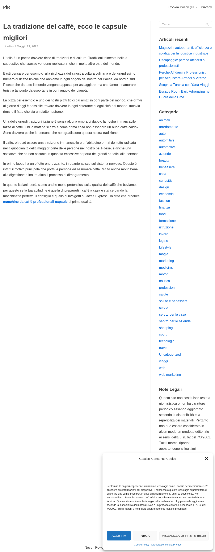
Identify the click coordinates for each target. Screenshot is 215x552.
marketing (166, 261)
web (162, 368)
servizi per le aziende (175, 321)
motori (163, 274)
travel (163, 348)
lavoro (163, 234)
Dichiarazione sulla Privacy (166, 544)
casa (162, 174)
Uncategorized (170, 354)
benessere (167, 167)
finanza (164, 207)
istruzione (166, 227)
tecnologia (166, 341)
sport (163, 334)
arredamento (168, 127)
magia (163, 254)
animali (164, 120)
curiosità (165, 180)
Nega (145, 535)
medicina (166, 267)
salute (163, 294)
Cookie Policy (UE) (182, 7)
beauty (164, 160)
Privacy (206, 7)
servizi (164, 308)
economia (166, 194)
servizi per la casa (172, 314)
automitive (166, 140)
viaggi (163, 361)
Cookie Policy (141, 544)
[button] (207, 458)
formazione (167, 221)
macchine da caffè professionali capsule (35, 201)
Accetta (118, 535)
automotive (167, 147)
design (164, 187)
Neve (88, 547)
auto (162, 133)
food (162, 214)
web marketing (170, 374)
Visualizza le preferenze (184, 535)
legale (163, 240)
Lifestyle (165, 247)
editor (10, 46)
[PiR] (6, 7)
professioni (167, 287)
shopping (166, 328)
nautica (164, 281)
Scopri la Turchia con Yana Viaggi (184, 85)
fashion (164, 200)
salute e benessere (173, 301)
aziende (165, 153)
